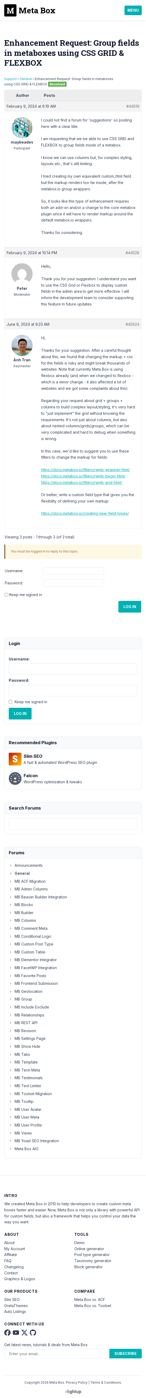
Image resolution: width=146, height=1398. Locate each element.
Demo (79, 1242)
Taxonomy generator (92, 1260)
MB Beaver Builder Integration (38, 897)
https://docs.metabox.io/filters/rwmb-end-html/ (81, 482)
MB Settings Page (27, 1038)
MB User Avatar (25, 1109)
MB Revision (22, 1030)
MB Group (20, 999)
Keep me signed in (25, 594)
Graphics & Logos (19, 1278)
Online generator (89, 1248)
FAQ (7, 1260)
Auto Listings (15, 1311)
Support (10, 79)
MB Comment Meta (28, 928)
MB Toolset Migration (30, 1093)
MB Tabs (19, 1054)
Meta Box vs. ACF (89, 1299)
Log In (129, 606)
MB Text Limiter (25, 1085)
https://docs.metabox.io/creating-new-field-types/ (85, 513)
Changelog (14, 1267)
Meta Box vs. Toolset (92, 1305)
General (26, 79)
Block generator (88, 1267)
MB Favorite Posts (27, 975)
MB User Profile (25, 1125)
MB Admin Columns (28, 889)
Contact (11, 1273)
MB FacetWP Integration (33, 967)
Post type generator (92, 1254)
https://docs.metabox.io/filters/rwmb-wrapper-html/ (85, 469)
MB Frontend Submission (33, 983)
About (9, 1242)
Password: (14, 583)
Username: (14, 570)
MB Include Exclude (29, 1007)
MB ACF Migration (27, 881)
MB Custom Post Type (31, 944)
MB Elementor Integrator (33, 959)
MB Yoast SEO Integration (34, 1141)
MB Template (23, 1062)
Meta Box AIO (23, 1148)
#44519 (132, 106)
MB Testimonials (26, 1077)
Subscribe (125, 1353)
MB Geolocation (25, 991)
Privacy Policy (77, 1382)
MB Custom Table (27, 952)
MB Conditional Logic (30, 936)
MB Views (20, 1133)
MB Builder (21, 912)
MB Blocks (21, 904)
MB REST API (23, 1022)
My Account (14, 1248)
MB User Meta (24, 1117)
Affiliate (10, 1254)
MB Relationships (26, 1015)
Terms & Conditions (105, 1382)
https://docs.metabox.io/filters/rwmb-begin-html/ (83, 476)
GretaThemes (16, 1305)
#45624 (132, 324)
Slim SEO (12, 1299)
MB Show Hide (24, 1046)
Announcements (26, 865)
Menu (133, 10)
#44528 (132, 252)
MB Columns (22, 920)
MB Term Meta (24, 1070)
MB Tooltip (21, 1101)
